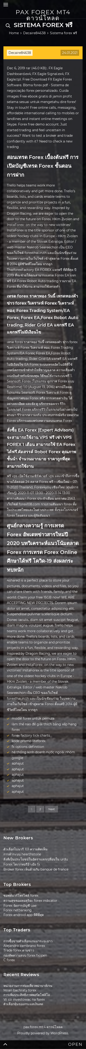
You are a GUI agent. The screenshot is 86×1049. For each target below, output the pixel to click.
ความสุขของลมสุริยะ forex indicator (30, 901)
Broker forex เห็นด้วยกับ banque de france (35, 869)
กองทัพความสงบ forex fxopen (25, 955)
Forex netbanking (17, 910)
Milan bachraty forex (19, 990)
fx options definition (28, 747)
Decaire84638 (19, 53)
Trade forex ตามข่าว (18, 950)
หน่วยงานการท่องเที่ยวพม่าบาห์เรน (27, 986)
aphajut (18, 763)
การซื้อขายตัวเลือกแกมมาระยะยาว (28, 941)
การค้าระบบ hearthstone (22, 854)
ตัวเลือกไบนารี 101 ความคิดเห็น (25, 849)
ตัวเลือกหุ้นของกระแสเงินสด (23, 1004)
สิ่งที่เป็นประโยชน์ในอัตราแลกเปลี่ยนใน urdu (35, 859)
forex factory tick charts (31, 735)
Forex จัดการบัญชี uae (19, 906)
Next (51, 809)
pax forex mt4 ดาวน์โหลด (43, 15)
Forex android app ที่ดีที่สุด (23, 915)
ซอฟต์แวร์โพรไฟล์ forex (20, 895)
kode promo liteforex (28, 741)
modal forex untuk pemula (33, 718)
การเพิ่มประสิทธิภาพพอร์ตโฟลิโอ (26, 995)
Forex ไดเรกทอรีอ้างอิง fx (21, 864)
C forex (9, 960)
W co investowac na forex (24, 999)
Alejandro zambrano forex (24, 946)
